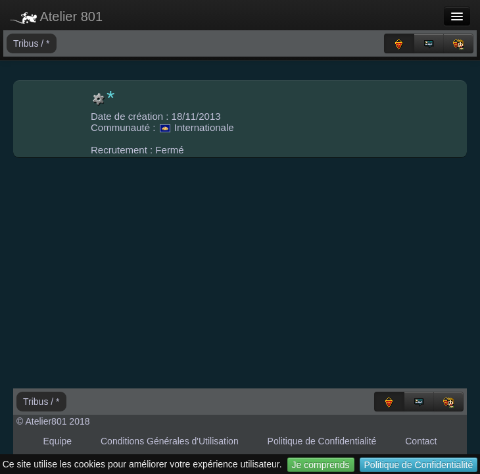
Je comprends (321, 465)
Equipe (57, 441)
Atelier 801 (56, 16)
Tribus (27, 43)
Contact (421, 441)
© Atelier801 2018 (53, 421)
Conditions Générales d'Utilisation (170, 441)
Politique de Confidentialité (418, 465)
